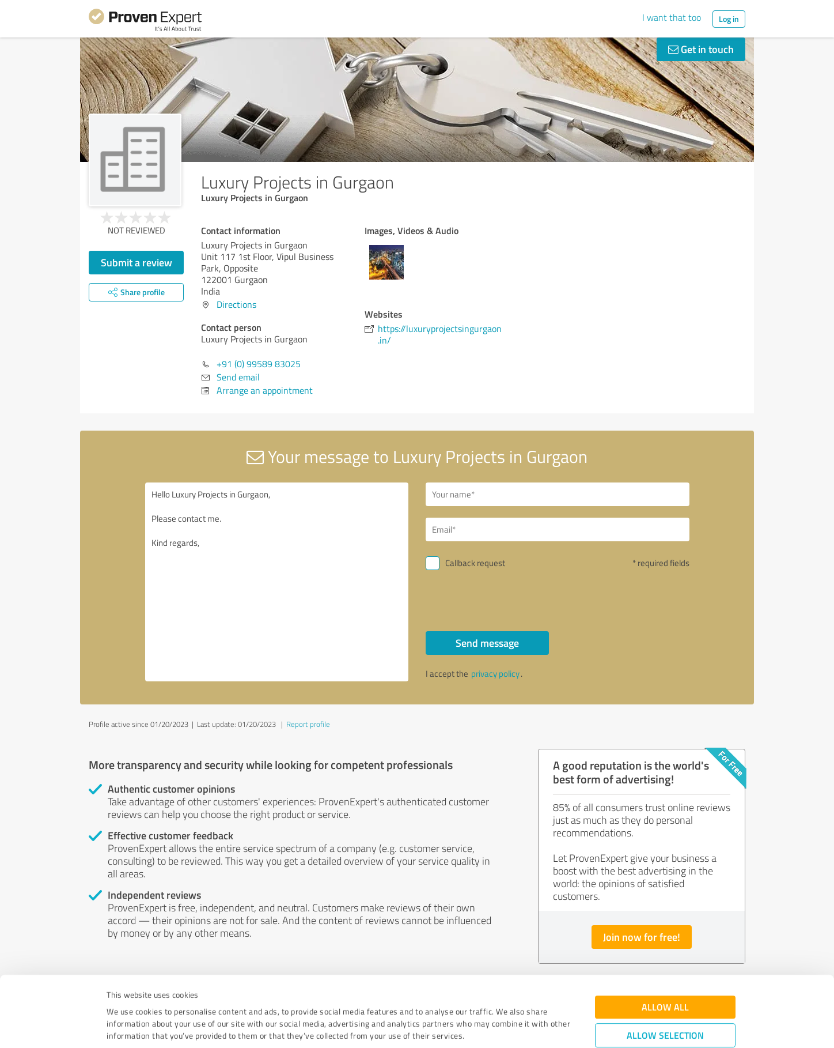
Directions (236, 304)
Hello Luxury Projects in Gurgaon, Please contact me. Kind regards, (277, 581)
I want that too (671, 17)
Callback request (475, 563)
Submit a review (136, 262)
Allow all (665, 941)
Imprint (120, 994)
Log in (729, 18)
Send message (487, 642)
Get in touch (701, 49)
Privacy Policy (164, 994)
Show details (489, 1026)
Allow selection (665, 969)
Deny (665, 1005)
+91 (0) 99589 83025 (259, 363)
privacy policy (495, 674)
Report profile (308, 724)
